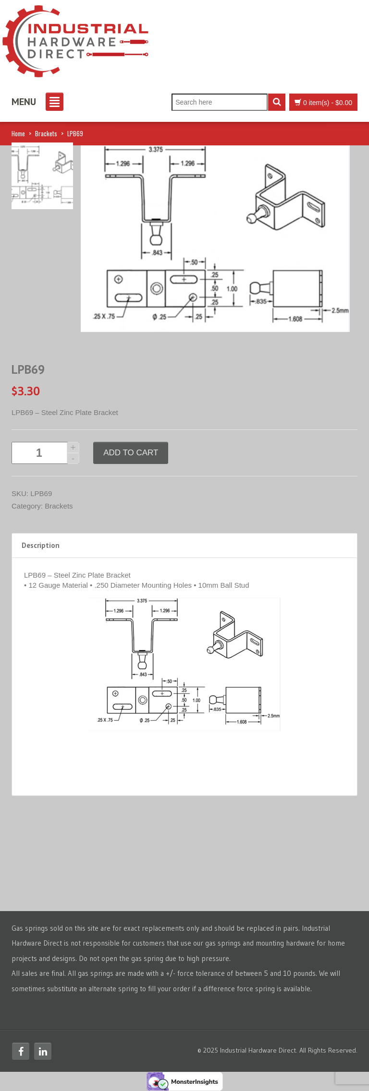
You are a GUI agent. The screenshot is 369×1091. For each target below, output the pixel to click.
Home (18, 133)
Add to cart (130, 452)
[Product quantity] (45, 453)
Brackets (46, 133)
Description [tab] (41, 545)
